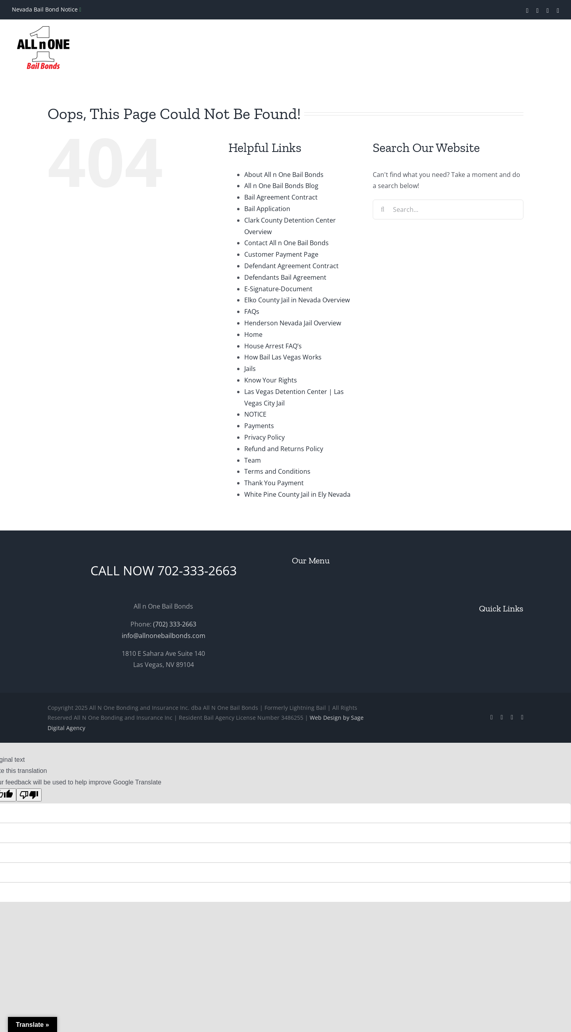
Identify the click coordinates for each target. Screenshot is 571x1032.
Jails (250, 368)
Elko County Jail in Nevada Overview (297, 300)
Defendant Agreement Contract (291, 265)
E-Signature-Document (278, 288)
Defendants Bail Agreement (285, 277)
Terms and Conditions (277, 471)
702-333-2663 (197, 570)
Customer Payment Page (281, 254)
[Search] (383, 209)
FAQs (251, 311)
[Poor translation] (29, 794)
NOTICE (255, 414)
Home (253, 334)
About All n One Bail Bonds (284, 174)
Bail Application (267, 208)
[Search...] (448, 209)
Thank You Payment (274, 483)
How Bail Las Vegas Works (283, 357)
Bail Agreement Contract (281, 197)
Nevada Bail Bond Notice (45, 9)
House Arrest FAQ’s (273, 346)
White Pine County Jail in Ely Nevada (297, 494)
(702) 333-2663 (174, 624)
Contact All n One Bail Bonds (286, 242)
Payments (259, 425)
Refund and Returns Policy (283, 448)
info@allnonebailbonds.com (163, 635)
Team (252, 460)
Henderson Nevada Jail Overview (292, 323)
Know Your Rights (270, 380)
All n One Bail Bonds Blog (281, 185)
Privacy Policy (264, 437)
